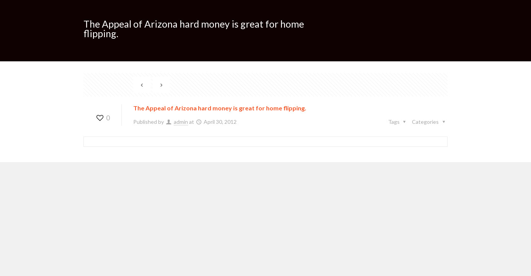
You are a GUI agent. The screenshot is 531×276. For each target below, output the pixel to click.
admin (181, 121)
